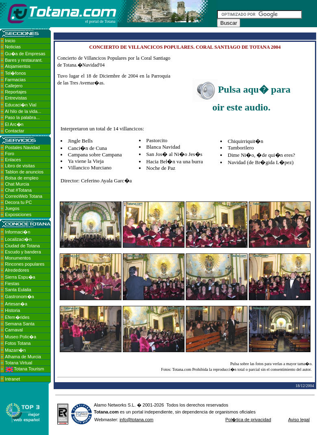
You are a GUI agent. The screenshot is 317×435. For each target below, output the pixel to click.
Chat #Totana (18, 190)
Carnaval (14, 329)
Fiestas (12, 283)
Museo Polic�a (20, 336)
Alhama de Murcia (23, 356)
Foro (9, 153)
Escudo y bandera (23, 251)
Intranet (12, 379)
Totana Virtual (18, 362)
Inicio (10, 40)
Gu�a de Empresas (25, 53)
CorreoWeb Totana (23, 196)
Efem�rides (17, 317)
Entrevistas (16, 97)
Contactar (14, 130)
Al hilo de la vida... (23, 111)
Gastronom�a (19, 296)
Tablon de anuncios (24, 171)
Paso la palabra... (22, 117)
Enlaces (13, 159)
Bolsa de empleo (21, 177)
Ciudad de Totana (22, 245)
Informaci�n (17, 231)
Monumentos (18, 257)
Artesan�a (16, 303)
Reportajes (15, 91)
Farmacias (15, 79)
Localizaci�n (18, 239)
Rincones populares (24, 264)
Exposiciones (18, 214)
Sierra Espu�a (20, 277)
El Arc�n (14, 124)
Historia (12, 310)
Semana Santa (20, 323)
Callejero (13, 85)
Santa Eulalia (18, 289)
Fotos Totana (17, 343)
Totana (101, 411)
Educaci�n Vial (20, 104)
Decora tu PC (18, 202)
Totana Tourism (25, 368)
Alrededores (17, 270)
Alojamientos (17, 66)
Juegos (12, 208)
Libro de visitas (20, 165)
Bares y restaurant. (24, 60)
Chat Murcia (17, 184)
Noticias (13, 46)
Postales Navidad (22, 147)
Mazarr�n (15, 350)
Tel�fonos (15, 73)
